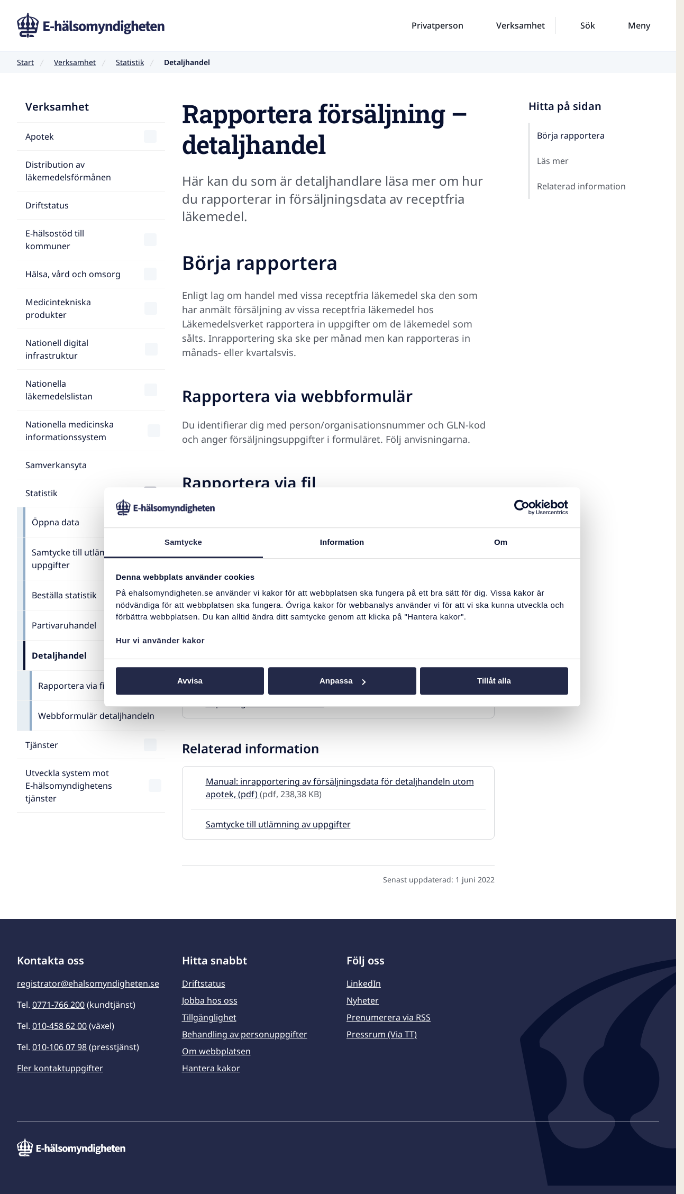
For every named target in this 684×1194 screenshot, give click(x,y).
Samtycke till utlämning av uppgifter (84, 558)
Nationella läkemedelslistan (59, 390)
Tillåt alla (494, 681)
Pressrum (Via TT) (381, 1034)
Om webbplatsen (216, 1051)
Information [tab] (342, 542)
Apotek (39, 136)
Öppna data (55, 522)
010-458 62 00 (59, 1026)
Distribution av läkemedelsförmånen (68, 171)
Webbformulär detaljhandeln (96, 716)
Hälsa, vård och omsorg (73, 274)
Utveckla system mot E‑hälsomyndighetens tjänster (68, 785)
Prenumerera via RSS (388, 1017)
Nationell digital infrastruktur (56, 349)
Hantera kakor (211, 1068)
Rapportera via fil (72, 685)
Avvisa (190, 681)
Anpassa (343, 681)
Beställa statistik (64, 595)
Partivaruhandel (64, 625)
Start (25, 62)
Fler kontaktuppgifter (60, 1068)
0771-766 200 (58, 1004)
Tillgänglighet (209, 1017)
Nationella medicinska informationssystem (69, 430)
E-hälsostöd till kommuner (54, 239)
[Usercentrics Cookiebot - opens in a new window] (522, 507)
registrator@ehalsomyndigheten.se (88, 983)
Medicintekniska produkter (58, 308)
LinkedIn (363, 983)
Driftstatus (47, 205)
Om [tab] (500, 542)
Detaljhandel (59, 655)
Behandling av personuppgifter (244, 1034)
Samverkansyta (56, 465)
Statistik (130, 62)
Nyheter (362, 1000)
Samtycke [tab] (183, 542)
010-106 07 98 (59, 1047)
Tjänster (41, 745)
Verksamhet (75, 62)
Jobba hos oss (210, 1000)
